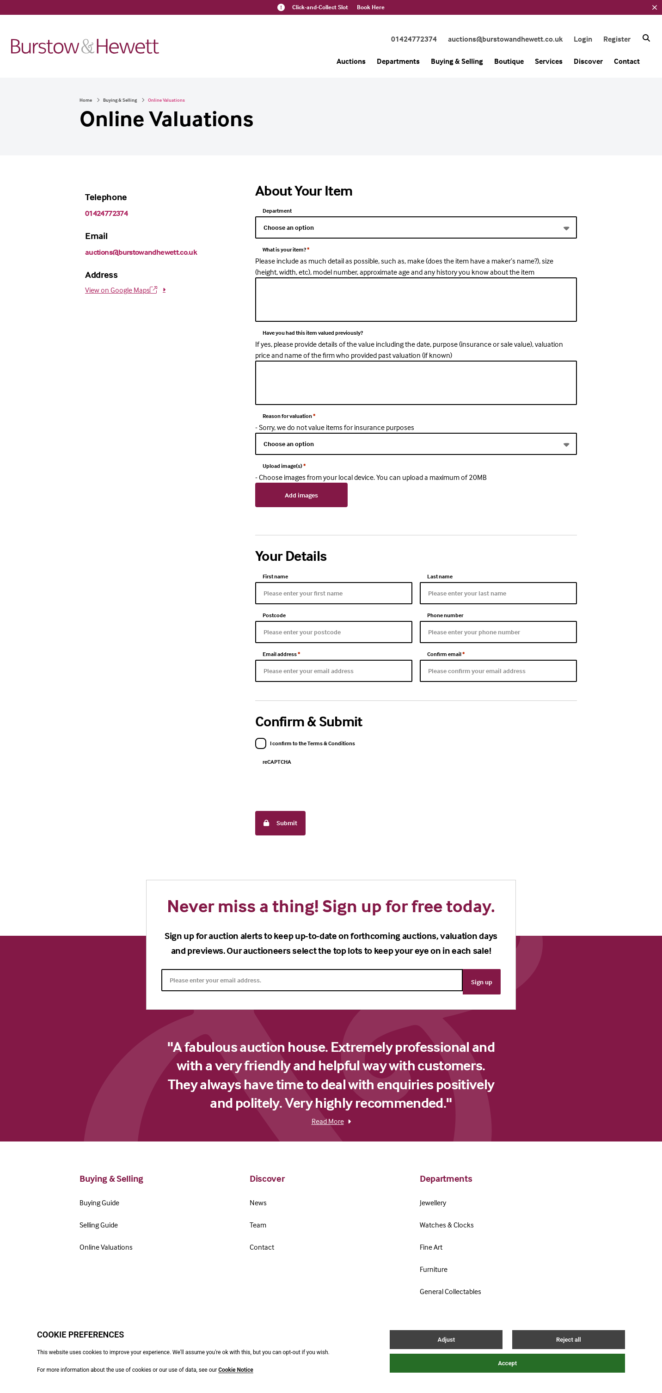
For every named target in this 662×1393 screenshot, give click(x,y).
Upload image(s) (284, 465)
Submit (280, 819)
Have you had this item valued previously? (313, 332)
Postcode (274, 612)
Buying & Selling (457, 61)
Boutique (509, 61)
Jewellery (433, 1194)
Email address (281, 651)
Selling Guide (99, 1216)
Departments (398, 61)
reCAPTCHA (277, 759)
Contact (627, 61)
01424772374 (414, 38)
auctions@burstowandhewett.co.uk (505, 38)
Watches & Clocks (447, 1216)
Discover (588, 61)
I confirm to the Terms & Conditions (312, 740)
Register (617, 38)
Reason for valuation (289, 415)
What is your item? (286, 249)
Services (549, 61)
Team (258, 1216)
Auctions (351, 61)
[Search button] (646, 38)
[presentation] (325, 783)
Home (86, 100)
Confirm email (446, 651)
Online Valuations (106, 1238)
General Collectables (450, 1283)
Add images (301, 493)
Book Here (371, 7)
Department (277, 210)
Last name (440, 574)
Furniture (433, 1260)
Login (583, 38)
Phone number (445, 612)
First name (275, 574)
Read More (331, 1112)
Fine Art (431, 1238)
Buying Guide (99, 1194)
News (258, 1194)
